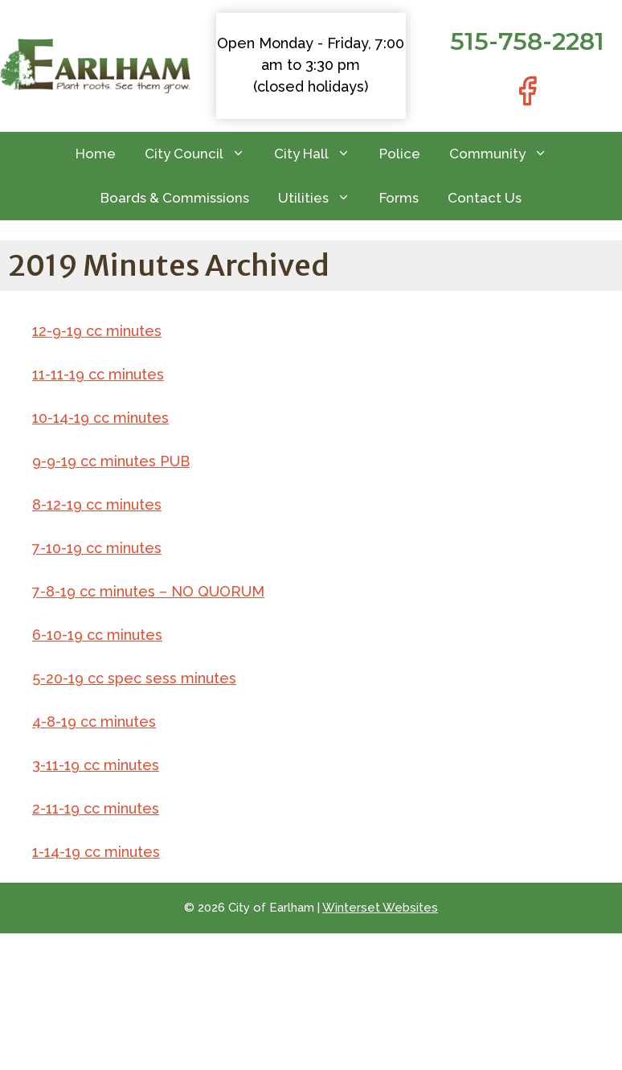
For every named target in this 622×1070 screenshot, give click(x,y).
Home (96, 154)
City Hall (319, 154)
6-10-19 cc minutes (97, 634)
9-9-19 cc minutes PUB (111, 461)
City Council (202, 154)
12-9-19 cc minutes (97, 330)
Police (399, 154)
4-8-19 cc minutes (94, 721)
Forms (399, 198)
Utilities (321, 198)
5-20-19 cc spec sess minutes (134, 678)
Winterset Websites (380, 907)
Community (505, 154)
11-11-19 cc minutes (98, 374)
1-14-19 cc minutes (96, 851)
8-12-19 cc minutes (97, 504)
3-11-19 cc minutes (95, 764)
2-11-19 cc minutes (95, 808)
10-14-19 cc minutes (100, 417)
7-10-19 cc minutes (97, 547)
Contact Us (485, 198)
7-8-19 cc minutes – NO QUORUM (148, 591)
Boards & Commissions (174, 198)
